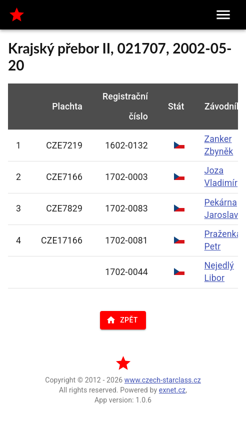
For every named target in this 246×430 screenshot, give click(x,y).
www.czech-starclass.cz (162, 380)
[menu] (223, 15)
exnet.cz (172, 390)
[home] (17, 15)
